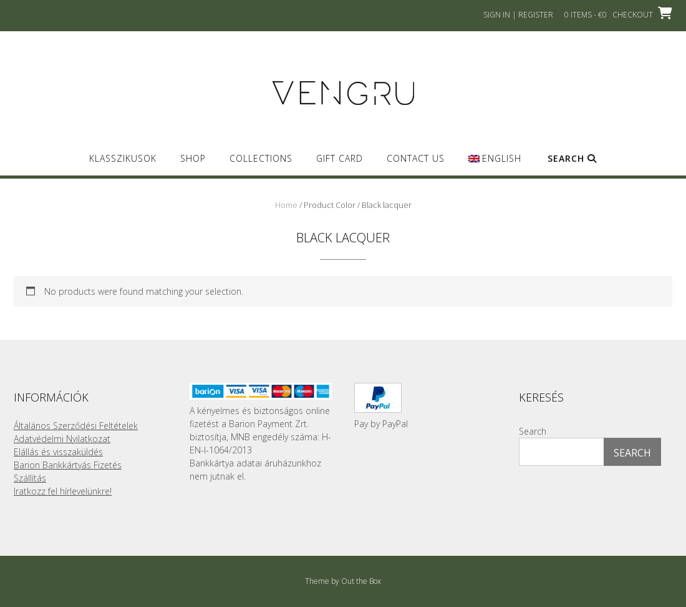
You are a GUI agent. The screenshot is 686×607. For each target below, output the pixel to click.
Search (572, 158)
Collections (260, 158)
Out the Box (361, 581)
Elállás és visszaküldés (58, 452)
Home (286, 204)
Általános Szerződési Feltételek (76, 426)
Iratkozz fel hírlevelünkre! (63, 491)
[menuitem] (494, 163)
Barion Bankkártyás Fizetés (68, 465)
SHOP (193, 158)
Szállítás (30, 478)
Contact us (416, 158)
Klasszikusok (123, 158)
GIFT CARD (339, 158)
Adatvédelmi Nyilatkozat (62, 439)
